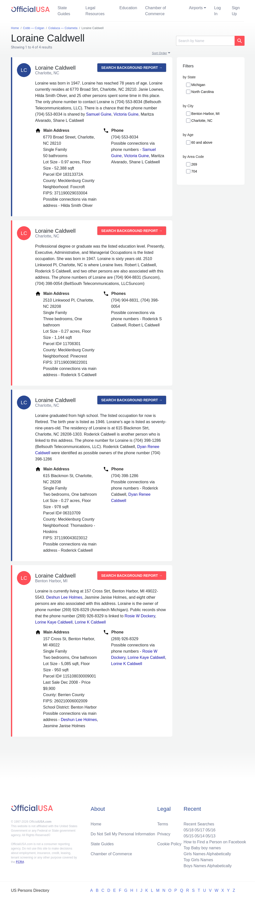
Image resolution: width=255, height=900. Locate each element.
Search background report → (131, 68)
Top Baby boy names (202, 848)
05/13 (210, 836)
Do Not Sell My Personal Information (123, 834)
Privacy (163, 834)
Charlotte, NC (201, 120)
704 (194, 171)
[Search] (205, 41)
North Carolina (202, 92)
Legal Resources (94, 11)
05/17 (199, 830)
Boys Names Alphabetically (208, 866)
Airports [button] (196, 8)
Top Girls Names (198, 860)
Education (128, 8)
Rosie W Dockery (140, 616)
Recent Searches (199, 824)
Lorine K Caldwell (90, 622)
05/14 (199, 836)
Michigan (198, 85)
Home (96, 824)
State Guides (64, 11)
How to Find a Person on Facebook (215, 842)
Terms (162, 824)
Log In (217, 11)
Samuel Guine (98, 114)
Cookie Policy (169, 844)
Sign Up (236, 11)
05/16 (210, 830)
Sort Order (159, 53)
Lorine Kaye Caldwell (53, 622)
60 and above (201, 142)
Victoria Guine (126, 114)
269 (194, 164)
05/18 (188, 830)
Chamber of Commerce (155, 11)
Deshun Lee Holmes (64, 597)
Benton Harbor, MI (205, 113)
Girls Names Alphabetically (207, 854)
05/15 (188, 836)
